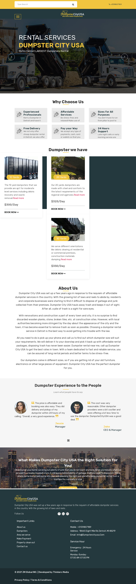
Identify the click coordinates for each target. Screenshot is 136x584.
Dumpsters (22, 531)
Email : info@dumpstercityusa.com (87, 535)
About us (21, 527)
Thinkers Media (61, 572)
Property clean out (26, 542)
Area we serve (23, 535)
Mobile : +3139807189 (80, 527)
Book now (11, 212)
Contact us (22, 546)
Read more (18, 198)
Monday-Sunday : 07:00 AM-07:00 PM (79, 556)
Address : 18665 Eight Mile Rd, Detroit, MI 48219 (92, 531)
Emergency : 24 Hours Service (80, 549)
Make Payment (24, 538)
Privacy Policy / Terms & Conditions (33, 580)
